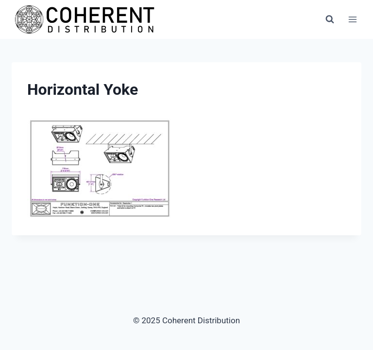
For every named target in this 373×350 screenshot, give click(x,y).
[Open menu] (352, 19)
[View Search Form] (330, 19)
